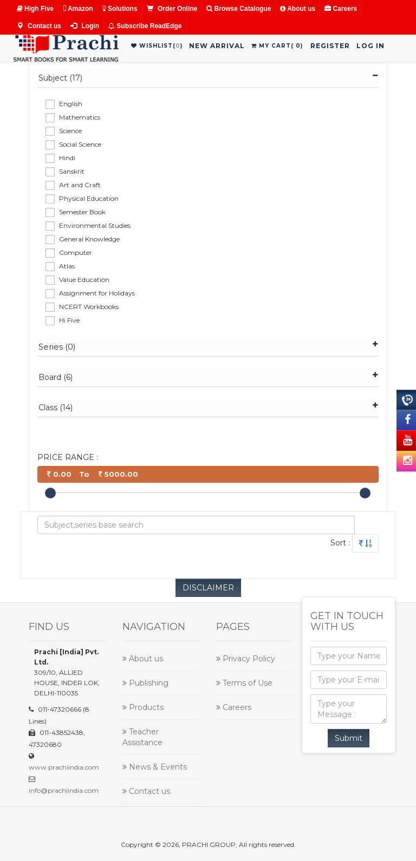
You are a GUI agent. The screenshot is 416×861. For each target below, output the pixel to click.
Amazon (78, 8)
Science (70, 131)
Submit (348, 738)
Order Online (172, 8)
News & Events (154, 767)
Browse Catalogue (238, 8)
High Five (35, 8)
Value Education (84, 279)
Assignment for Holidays (97, 293)
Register (330, 46)
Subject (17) (208, 78)
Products (143, 707)
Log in (370, 46)
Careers (340, 8)
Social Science (80, 144)
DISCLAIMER (208, 588)
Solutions (120, 8)
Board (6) (208, 377)
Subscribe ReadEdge (144, 26)
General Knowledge (89, 239)
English (70, 104)
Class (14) (208, 407)
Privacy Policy (245, 658)
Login (84, 26)
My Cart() (277, 45)
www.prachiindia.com (64, 767)
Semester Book (82, 212)
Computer (75, 252)
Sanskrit (71, 171)
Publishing (145, 683)
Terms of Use (244, 683)
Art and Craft (80, 185)
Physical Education (89, 198)
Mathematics (79, 117)
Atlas (67, 266)
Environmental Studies (95, 225)
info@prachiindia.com (64, 790)
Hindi (67, 158)
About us (297, 8)
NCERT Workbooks (89, 307)
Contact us (39, 26)
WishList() (157, 45)
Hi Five (69, 320)
